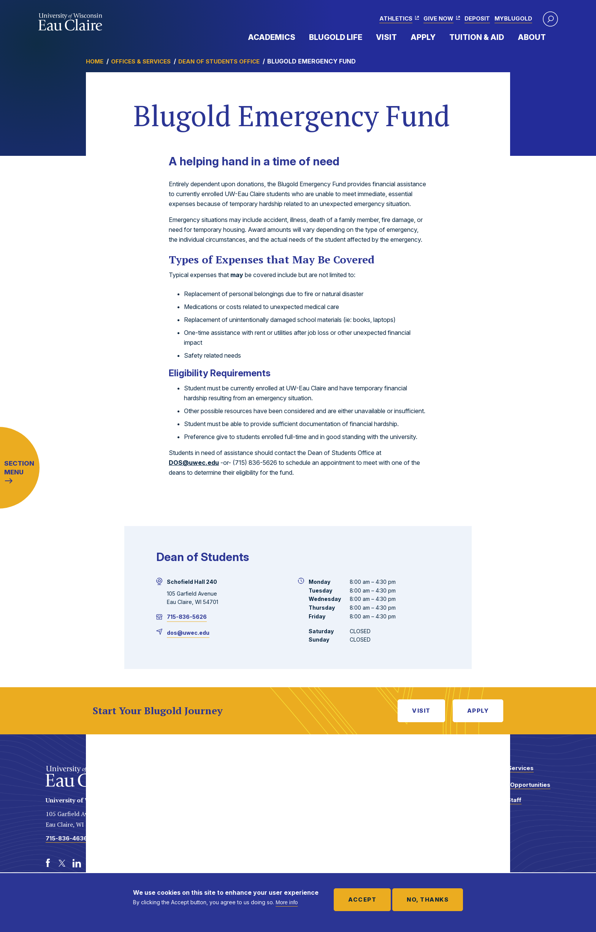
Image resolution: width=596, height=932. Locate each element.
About (532, 37)
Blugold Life (335, 37)
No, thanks (428, 899)
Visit (386, 37)
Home (94, 61)
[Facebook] (48, 863)
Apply (423, 37)
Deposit (477, 18)
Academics (271, 37)
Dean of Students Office (219, 61)
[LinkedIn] (77, 863)
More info (287, 902)
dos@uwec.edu (188, 632)
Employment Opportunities (511, 784)
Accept (362, 899)
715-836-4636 (66, 838)
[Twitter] (62, 863)
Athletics (395, 18)
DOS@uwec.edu (194, 462)
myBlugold (513, 18)
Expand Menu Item (299, 36)
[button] (550, 19)
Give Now (438, 18)
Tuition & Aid (476, 37)
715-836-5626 (187, 616)
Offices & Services (141, 61)
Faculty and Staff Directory (497, 803)
